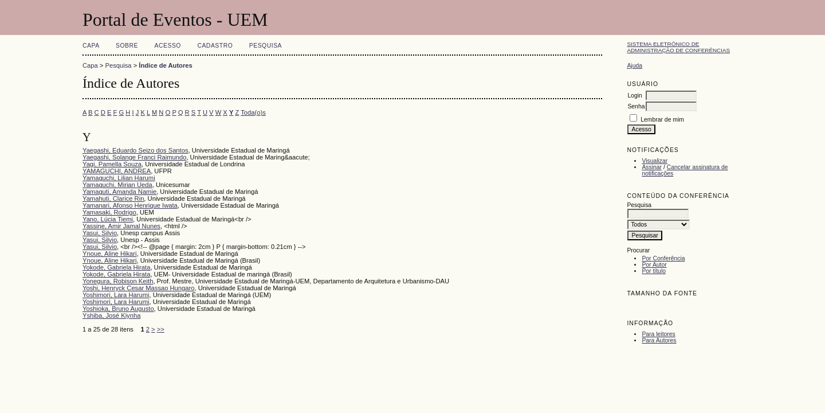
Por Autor (654, 265)
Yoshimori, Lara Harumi (115, 294)
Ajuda (634, 66)
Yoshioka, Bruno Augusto (118, 308)
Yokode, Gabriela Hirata (116, 267)
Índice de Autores (165, 65)
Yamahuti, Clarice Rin (113, 198)
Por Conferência (663, 258)
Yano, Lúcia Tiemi (107, 219)
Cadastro (215, 45)
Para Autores (659, 340)
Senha (636, 106)
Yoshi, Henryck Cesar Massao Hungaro (138, 288)
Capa (91, 45)
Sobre (127, 45)
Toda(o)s (253, 112)
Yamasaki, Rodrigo (109, 212)
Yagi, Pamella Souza (112, 164)
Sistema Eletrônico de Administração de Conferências (678, 47)
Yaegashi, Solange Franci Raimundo (134, 157)
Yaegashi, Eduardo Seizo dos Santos (135, 150)
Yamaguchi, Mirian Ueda (117, 184)
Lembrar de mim (662, 119)
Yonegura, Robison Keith (117, 281)
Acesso (168, 45)
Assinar (652, 167)
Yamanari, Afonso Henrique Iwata (130, 205)
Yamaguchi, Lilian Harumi (118, 177)
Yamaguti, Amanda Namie (119, 191)
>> (160, 329)
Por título (654, 271)
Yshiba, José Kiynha (111, 315)
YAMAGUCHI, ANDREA (116, 170)
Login (634, 95)
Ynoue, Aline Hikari (109, 253)
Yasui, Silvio (99, 232)
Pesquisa (265, 45)
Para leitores (658, 334)
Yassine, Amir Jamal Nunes (121, 226)
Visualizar (654, 161)
